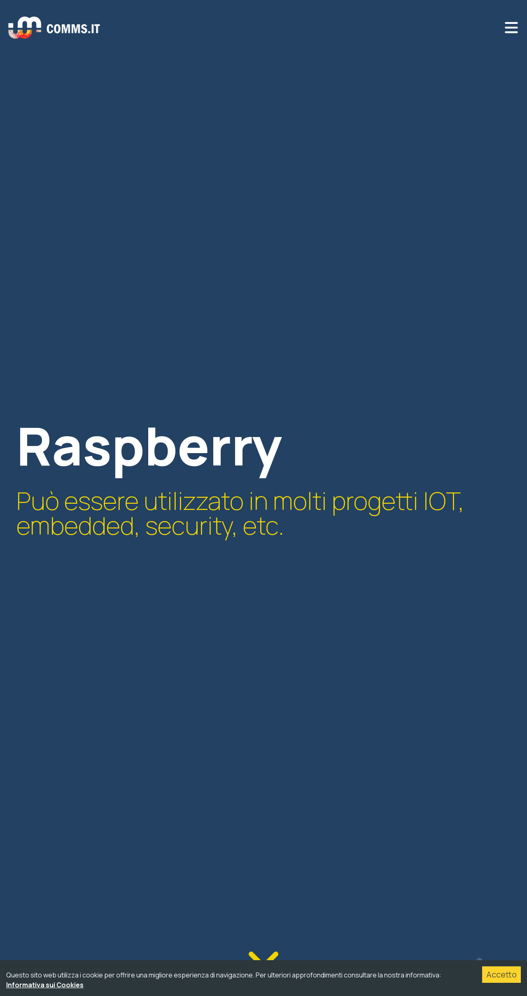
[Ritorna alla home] (54, 27)
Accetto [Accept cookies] (501, 974)
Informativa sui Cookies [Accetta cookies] (45, 984)
